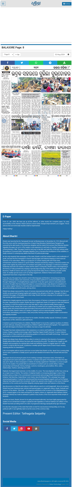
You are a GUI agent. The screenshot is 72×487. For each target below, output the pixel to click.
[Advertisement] (36, 24)
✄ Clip (17, 54)
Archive (66, 4)
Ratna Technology (55, 484)
